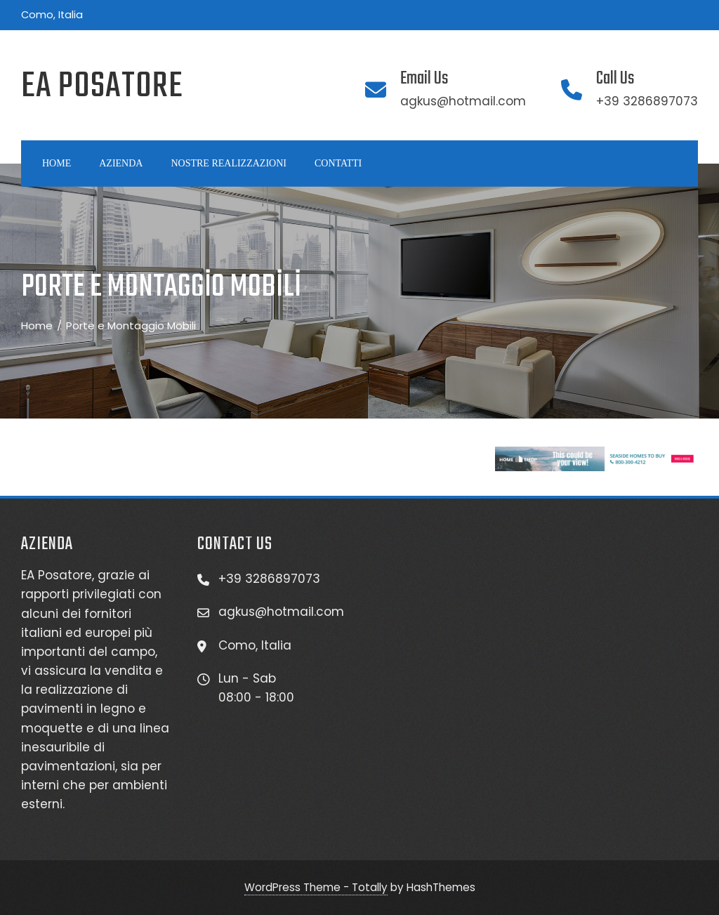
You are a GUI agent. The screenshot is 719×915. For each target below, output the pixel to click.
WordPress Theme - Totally (316, 887)
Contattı (338, 163)
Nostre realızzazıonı (228, 163)
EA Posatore (102, 86)
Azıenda (121, 163)
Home (56, 163)
